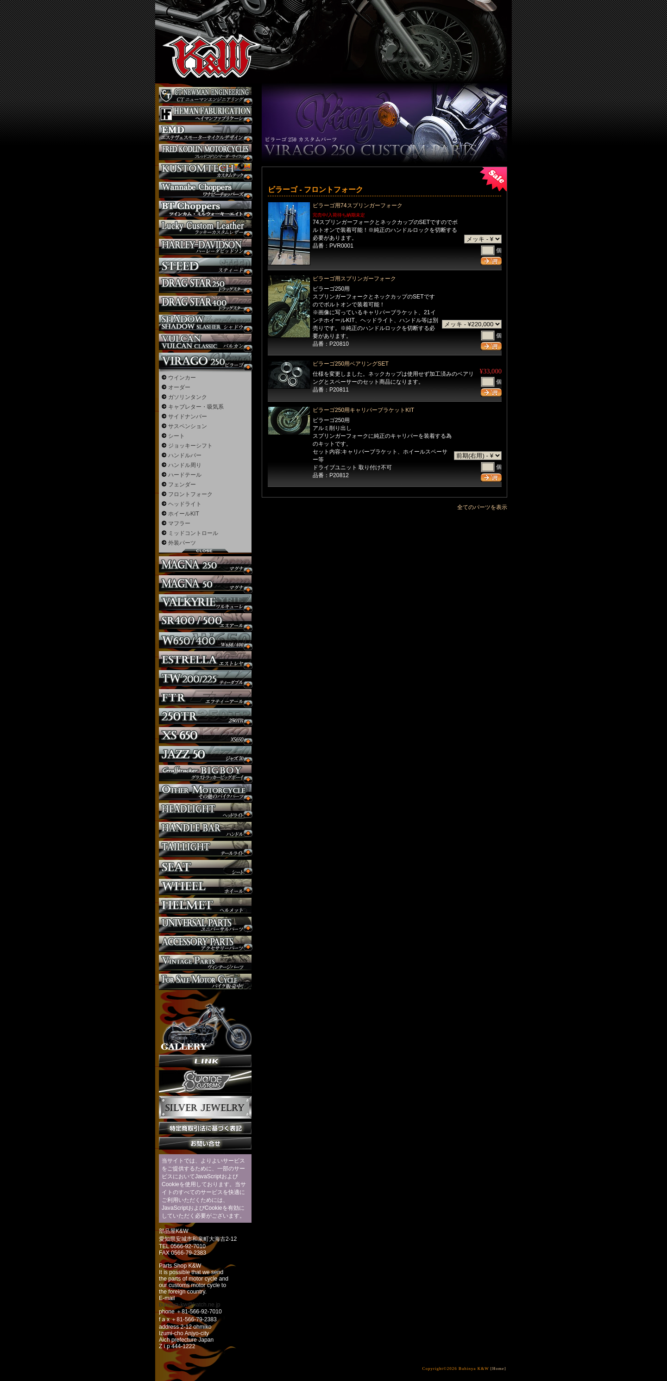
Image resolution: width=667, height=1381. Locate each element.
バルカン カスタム (205, 342)
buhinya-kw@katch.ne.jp (189, 1304)
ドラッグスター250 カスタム (205, 285)
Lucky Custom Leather (205, 228)
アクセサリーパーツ (205, 944)
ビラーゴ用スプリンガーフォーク (354, 278)
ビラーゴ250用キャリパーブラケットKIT (363, 410)
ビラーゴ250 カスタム (205, 361)
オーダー (179, 387)
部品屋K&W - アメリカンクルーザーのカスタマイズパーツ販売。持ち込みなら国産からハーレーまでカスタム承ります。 (203, 32)
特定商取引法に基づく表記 (205, 1128)
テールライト (205, 849)
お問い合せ (205, 1143)
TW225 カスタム (205, 678)
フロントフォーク (190, 494)
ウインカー (182, 377)
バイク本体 (205, 982)
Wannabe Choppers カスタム (205, 190)
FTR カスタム (205, 697)
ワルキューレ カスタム (205, 602)
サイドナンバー (187, 416)
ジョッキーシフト (190, 445)
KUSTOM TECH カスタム (205, 171)
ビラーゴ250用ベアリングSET (351, 364)
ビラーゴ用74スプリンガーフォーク (358, 205)
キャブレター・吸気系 (196, 407)
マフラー (179, 523)
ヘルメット (205, 906)
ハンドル (205, 830)
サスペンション (187, 426)
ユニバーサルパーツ (205, 925)
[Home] (498, 1368)
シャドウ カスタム (205, 323)
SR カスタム (205, 621)
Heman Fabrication (205, 114)
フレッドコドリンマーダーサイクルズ (205, 152)
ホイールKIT (183, 513)
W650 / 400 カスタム (205, 640)
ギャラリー (205, 1022)
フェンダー (182, 484)
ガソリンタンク (187, 397)
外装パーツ (182, 543)
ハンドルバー (184, 455)
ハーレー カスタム (205, 247)
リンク (205, 1061)
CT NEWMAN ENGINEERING (205, 95)
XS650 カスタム (205, 735)
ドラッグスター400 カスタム (205, 304)
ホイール (205, 887)
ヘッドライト (184, 504)
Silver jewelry (205, 1107)
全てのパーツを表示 (482, 507)
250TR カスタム (205, 716)
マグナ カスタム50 (205, 583)
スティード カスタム (205, 266)
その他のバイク (205, 792)
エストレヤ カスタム (205, 659)
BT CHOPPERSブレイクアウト (205, 209)
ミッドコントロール (193, 533)
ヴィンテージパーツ (205, 963)
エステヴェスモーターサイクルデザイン (205, 133)
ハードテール (184, 475)
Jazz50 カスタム (205, 754)
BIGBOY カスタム (205, 773)
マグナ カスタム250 (205, 564)
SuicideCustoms (205, 1081)
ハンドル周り (184, 465)
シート (176, 436)
